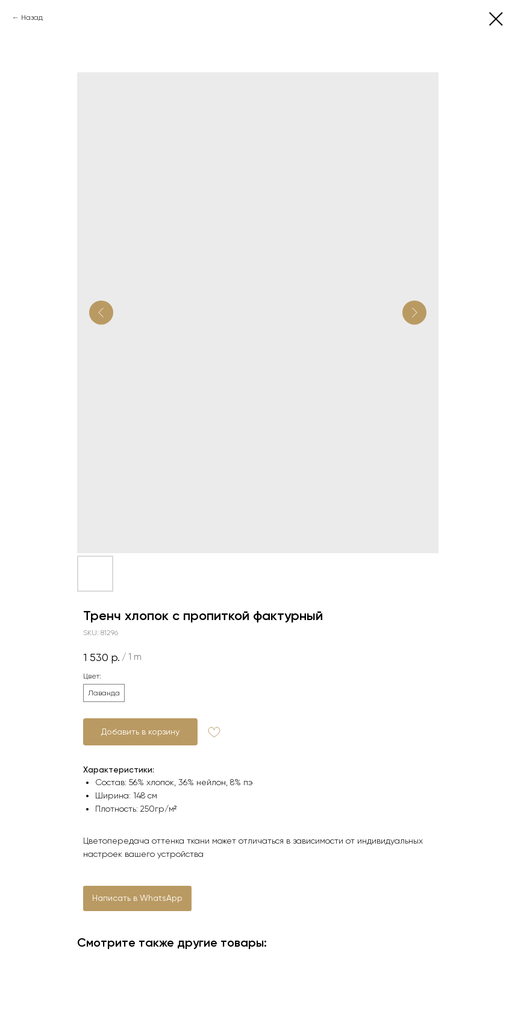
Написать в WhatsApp (137, 898)
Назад (32, 17)
